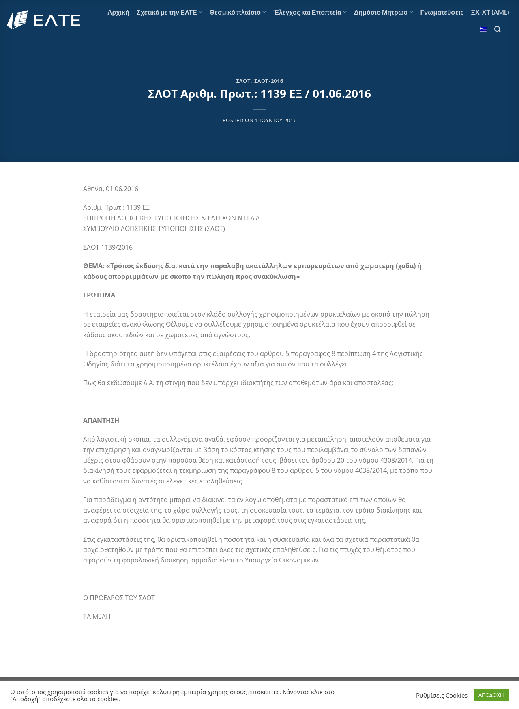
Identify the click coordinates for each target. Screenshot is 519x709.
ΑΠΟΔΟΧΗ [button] (491, 694)
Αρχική (118, 12)
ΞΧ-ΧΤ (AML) (490, 12)
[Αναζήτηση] (497, 29)
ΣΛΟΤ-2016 (268, 80)
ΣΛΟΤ (243, 80)
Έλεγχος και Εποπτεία (310, 12)
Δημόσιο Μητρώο (383, 12)
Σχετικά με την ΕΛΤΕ (169, 12)
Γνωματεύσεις (442, 12)
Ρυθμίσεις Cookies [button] (442, 695)
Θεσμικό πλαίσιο (238, 12)
